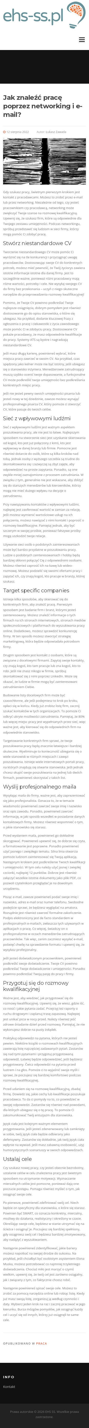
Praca (41, 1343)
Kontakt (9, 1386)
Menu (82, 40)
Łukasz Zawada (56, 132)
